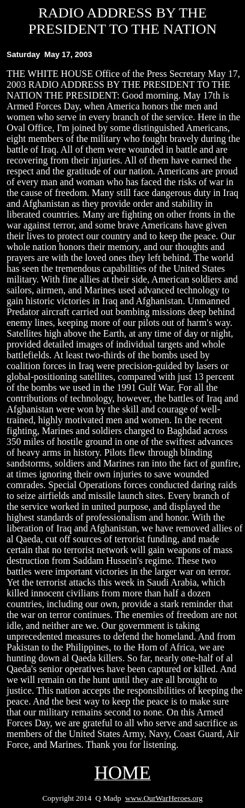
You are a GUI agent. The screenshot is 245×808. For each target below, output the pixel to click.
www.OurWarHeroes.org (163, 798)
